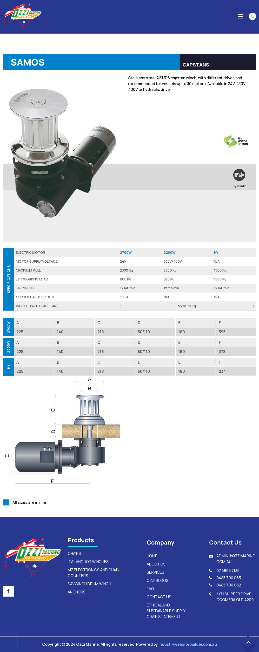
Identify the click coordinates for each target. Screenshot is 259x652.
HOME (152, 556)
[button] (248, 642)
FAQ (150, 588)
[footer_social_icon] (8, 591)
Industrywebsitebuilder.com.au (188, 644)
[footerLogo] (32, 557)
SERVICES (155, 572)
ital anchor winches (88, 561)
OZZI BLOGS (157, 580)
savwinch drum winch (89, 583)
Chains (74, 553)
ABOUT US (156, 564)
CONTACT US (159, 596)
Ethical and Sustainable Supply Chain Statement (166, 610)
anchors (77, 592)
